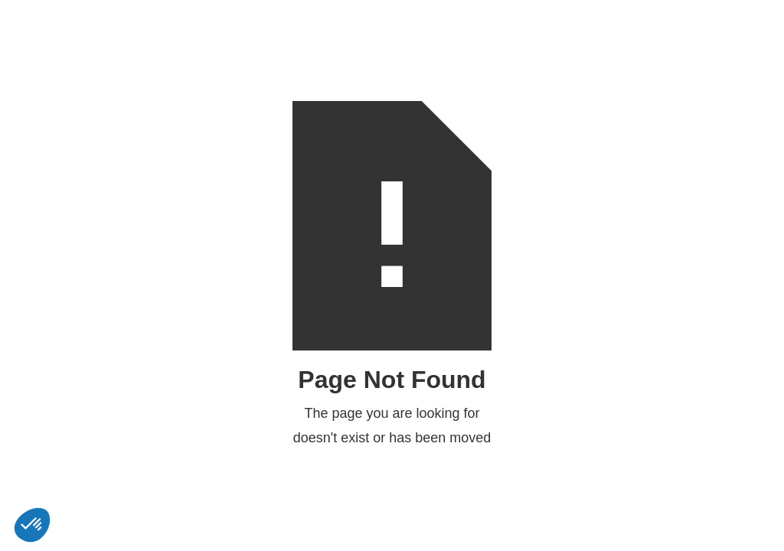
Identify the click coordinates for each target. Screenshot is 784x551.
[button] (32, 525)
